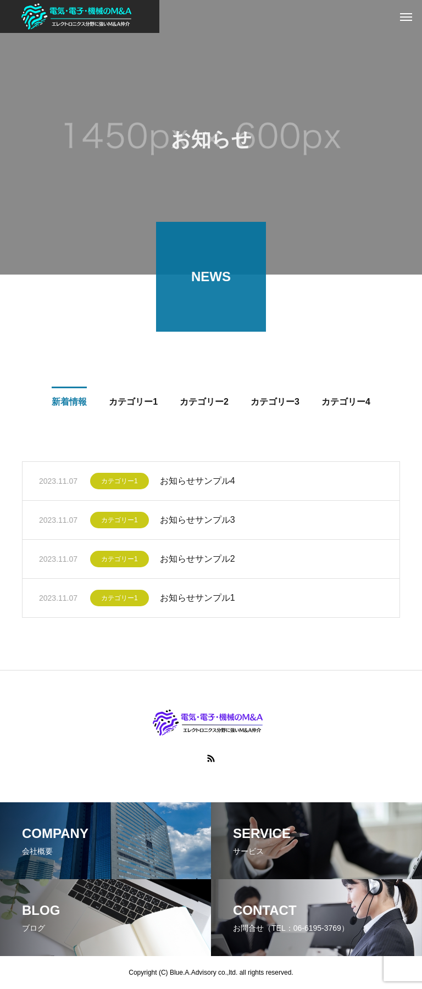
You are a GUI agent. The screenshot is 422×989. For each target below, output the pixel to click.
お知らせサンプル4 (197, 482)
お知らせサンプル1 (197, 599)
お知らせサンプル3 (197, 521)
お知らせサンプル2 (197, 560)
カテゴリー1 (119, 483)
